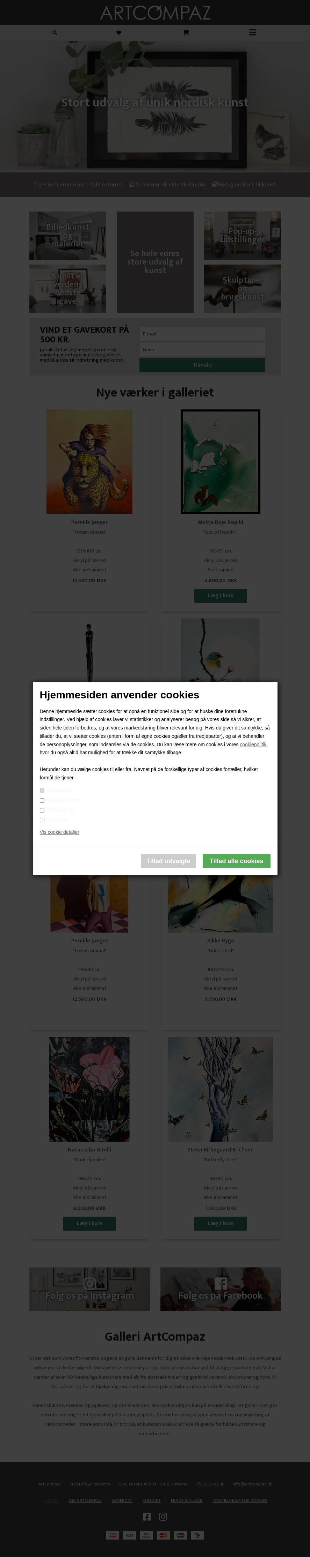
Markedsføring (63, 800)
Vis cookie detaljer (59, 832)
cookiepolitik (253, 744)
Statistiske (58, 820)
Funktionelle (60, 810)
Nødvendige (60, 790)
